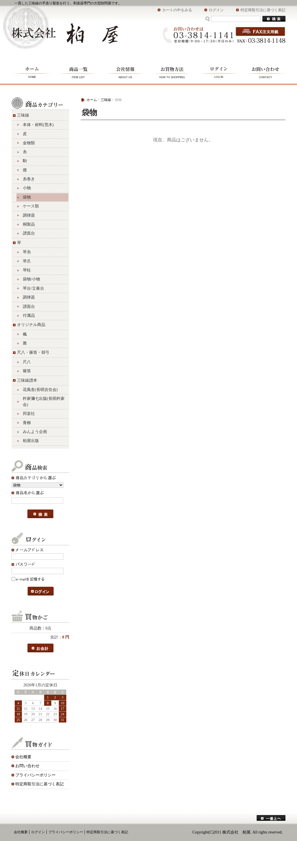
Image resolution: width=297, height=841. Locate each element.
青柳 (27, 423)
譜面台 (29, 233)
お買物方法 (172, 71)
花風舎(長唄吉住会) (40, 389)
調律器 (29, 215)
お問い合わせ (263, 71)
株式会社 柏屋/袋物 (65, 33)
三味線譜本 (27, 380)
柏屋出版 (31, 441)
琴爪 (27, 261)
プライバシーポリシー (35, 775)
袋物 (27, 197)
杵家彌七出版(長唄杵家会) (44, 401)
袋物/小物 (31, 279)
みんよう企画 (35, 432)
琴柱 (27, 270)
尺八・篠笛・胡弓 (33, 352)
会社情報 (125, 71)
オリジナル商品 (31, 325)
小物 (27, 188)
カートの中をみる (177, 10)
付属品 (29, 315)
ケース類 (31, 206)
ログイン (216, 10)
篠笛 (27, 371)
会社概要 (23, 757)
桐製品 (29, 224)
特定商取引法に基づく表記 (262, 10)
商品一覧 (78, 71)
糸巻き (29, 179)
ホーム (33, 71)
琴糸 (27, 252)
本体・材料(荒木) (38, 125)
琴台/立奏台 (33, 288)
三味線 (23, 115)
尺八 (27, 362)
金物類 (29, 143)
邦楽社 (29, 413)
